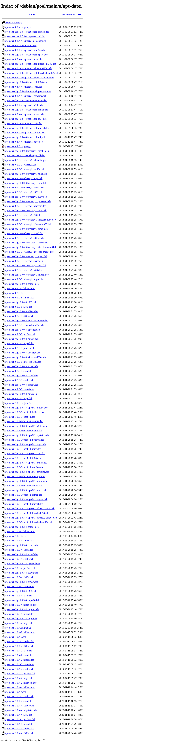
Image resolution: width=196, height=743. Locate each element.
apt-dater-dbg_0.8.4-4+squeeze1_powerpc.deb (28, 91)
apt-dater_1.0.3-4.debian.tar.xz (20, 531)
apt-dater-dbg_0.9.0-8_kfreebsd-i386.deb (25, 357)
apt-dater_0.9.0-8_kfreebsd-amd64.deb (24, 325)
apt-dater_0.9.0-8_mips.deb (18, 398)
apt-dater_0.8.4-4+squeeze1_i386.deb (23, 86)
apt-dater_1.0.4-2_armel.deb (19, 655)
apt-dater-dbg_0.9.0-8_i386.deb (20, 302)
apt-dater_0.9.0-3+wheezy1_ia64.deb (23, 270)
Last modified (67, 14)
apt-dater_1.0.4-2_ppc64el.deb (20, 673)
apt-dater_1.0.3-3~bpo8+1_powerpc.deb (25, 476)
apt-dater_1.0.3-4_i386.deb (18, 595)
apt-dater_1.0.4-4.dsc (15, 692)
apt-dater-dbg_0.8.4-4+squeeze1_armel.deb (26, 109)
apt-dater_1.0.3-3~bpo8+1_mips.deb (23, 449)
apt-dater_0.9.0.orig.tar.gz (18, 146)
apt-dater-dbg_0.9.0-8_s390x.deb (21, 311)
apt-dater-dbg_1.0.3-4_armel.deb (21, 545)
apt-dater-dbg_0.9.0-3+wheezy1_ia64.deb (25, 265)
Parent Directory (13, 22)
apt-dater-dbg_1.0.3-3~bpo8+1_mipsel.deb (26, 499)
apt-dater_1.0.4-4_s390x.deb (19, 733)
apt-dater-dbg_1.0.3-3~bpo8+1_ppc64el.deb (27, 435)
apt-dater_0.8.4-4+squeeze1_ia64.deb (23, 123)
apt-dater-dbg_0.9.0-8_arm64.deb (21, 384)
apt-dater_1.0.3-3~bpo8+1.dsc (20, 417)
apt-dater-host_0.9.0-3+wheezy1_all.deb (25, 155)
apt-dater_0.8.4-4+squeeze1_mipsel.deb (25, 132)
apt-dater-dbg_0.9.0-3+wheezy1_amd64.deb (27, 151)
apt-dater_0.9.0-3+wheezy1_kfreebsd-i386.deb (28, 224)
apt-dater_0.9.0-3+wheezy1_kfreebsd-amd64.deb (29, 251)
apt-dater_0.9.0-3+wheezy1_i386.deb (23, 215)
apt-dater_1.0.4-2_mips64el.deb (21, 682)
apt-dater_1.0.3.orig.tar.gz (18, 403)
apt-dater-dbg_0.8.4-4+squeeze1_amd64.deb (27, 31)
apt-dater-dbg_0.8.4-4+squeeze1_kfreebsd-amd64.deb (31, 73)
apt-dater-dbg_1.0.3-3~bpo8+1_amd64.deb (26, 407)
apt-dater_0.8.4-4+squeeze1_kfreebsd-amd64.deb (29, 77)
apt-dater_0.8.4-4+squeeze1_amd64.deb (25, 50)
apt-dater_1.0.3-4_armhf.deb (19, 559)
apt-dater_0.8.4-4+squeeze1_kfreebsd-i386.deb (28, 68)
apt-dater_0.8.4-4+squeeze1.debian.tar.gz (25, 41)
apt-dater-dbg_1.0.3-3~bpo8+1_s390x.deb (26, 426)
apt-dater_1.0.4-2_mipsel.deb (19, 659)
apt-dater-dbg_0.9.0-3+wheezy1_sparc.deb (26, 256)
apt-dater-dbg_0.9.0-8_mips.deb (21, 394)
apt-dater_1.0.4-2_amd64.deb (19, 641)
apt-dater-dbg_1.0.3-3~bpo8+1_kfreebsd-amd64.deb (31, 517)
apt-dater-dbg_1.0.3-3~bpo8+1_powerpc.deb (27, 472)
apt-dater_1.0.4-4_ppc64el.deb (20, 719)
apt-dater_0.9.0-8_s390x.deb (19, 316)
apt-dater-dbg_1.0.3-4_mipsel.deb (22, 609)
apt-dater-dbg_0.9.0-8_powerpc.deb (22, 352)
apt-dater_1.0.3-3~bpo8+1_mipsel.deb (24, 504)
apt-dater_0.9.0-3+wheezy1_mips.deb (23, 178)
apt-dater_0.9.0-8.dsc (15, 293)
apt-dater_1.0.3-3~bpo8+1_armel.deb (23, 494)
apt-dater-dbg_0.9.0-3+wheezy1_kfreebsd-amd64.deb (31, 247)
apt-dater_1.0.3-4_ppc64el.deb (20, 568)
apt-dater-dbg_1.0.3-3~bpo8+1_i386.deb (25, 453)
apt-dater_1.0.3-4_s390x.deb (19, 577)
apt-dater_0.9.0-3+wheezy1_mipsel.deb (24, 279)
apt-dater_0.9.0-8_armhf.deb (19, 380)
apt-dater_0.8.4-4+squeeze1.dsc (20, 45)
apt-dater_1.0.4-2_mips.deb (18, 678)
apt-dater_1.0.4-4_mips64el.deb (21, 710)
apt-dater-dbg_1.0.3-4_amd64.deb (22, 527)
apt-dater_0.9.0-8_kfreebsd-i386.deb (23, 361)
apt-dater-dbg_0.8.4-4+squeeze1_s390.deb (26, 100)
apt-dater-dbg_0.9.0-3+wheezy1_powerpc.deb (28, 201)
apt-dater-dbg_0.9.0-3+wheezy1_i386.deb (26, 210)
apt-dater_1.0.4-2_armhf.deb (19, 669)
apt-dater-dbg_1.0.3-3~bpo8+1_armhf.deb (26, 481)
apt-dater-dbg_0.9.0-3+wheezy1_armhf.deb (26, 183)
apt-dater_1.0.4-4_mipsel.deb (19, 724)
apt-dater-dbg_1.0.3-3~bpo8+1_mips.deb (25, 444)
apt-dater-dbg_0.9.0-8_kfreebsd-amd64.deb (26, 320)
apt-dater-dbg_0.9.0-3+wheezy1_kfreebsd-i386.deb (30, 219)
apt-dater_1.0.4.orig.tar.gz (18, 627)
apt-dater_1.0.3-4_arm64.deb (19, 586)
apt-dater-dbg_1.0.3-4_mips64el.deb (23, 600)
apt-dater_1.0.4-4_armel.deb (19, 701)
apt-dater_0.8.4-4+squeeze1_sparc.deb (24, 59)
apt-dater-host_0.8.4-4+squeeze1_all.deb (25, 36)
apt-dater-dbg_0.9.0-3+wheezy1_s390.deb (26, 196)
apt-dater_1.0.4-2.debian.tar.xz (20, 632)
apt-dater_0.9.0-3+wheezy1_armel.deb (24, 233)
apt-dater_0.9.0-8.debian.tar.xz (20, 288)
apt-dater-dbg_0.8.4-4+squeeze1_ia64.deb (26, 119)
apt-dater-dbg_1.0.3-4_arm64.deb (21, 582)
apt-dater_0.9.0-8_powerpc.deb (20, 348)
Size (80, 14)
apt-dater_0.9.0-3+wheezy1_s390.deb (23, 192)
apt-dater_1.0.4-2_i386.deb (18, 650)
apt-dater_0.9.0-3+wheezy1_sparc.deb (24, 261)
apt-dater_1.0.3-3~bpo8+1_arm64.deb (24, 467)
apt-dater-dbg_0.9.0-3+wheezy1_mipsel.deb (27, 274)
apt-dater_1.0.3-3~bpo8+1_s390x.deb (23, 430)
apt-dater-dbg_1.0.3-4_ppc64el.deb (22, 563)
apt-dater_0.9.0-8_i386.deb (18, 306)
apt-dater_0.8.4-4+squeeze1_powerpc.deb (25, 96)
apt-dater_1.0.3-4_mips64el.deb (21, 604)
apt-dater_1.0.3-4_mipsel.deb (19, 614)
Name (32, 14)
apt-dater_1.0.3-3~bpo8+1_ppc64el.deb (24, 439)
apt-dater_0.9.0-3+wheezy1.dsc (20, 164)
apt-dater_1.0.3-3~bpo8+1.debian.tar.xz (24, 412)
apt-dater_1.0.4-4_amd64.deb (19, 728)
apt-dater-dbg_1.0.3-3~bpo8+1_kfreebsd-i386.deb (30, 508)
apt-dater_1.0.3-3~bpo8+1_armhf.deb (23, 485)
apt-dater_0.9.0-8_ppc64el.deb (20, 334)
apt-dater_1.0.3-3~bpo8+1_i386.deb (23, 458)
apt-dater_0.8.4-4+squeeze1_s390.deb (24, 105)
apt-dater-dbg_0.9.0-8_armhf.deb (21, 375)
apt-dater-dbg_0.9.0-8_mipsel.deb (22, 339)
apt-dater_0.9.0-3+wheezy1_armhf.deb (24, 187)
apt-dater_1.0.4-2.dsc (15, 637)
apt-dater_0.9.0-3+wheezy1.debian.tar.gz (25, 160)
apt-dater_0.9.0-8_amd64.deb (19, 297)
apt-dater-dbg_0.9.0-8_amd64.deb (22, 284)
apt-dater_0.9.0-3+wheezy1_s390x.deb (24, 238)
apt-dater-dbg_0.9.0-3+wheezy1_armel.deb (26, 229)
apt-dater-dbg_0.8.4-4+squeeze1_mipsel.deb (27, 128)
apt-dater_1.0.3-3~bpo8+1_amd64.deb (24, 421)
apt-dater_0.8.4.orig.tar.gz (18, 27)
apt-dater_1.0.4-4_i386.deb (18, 715)
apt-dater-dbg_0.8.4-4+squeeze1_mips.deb (26, 137)
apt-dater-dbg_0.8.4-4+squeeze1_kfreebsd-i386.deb (30, 64)
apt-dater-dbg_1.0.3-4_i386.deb (20, 591)
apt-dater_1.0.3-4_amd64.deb (19, 540)
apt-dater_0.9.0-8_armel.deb (19, 371)
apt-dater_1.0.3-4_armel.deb (19, 549)
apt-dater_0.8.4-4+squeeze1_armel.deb (24, 114)
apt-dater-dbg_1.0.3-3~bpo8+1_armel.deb (25, 490)
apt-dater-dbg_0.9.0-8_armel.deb (21, 366)
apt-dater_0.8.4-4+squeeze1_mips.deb (24, 141)
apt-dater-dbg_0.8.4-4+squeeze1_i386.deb (26, 82)
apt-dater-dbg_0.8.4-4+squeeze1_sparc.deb (26, 54)
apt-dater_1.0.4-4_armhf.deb (19, 696)
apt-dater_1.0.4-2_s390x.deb (19, 646)
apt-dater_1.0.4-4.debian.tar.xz (20, 687)
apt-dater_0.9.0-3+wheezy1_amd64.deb (24, 169)
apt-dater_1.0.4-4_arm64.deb (19, 705)
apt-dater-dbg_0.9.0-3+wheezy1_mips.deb (26, 174)
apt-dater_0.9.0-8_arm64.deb (19, 389)
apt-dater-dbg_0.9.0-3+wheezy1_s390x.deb (26, 242)
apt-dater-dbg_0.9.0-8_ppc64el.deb (22, 329)
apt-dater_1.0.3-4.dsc (15, 536)
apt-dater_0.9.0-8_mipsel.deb (19, 343)
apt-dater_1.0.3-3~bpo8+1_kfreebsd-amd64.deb (28, 522)
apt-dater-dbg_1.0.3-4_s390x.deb (21, 572)
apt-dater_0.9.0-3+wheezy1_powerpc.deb (25, 206)
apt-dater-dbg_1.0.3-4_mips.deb (21, 618)
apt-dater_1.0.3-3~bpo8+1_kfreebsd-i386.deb (27, 513)
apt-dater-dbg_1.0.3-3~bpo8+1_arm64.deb (26, 462)
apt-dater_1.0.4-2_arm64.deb (19, 664)
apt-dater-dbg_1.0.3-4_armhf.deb (21, 554)
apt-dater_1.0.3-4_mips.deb (18, 623)
